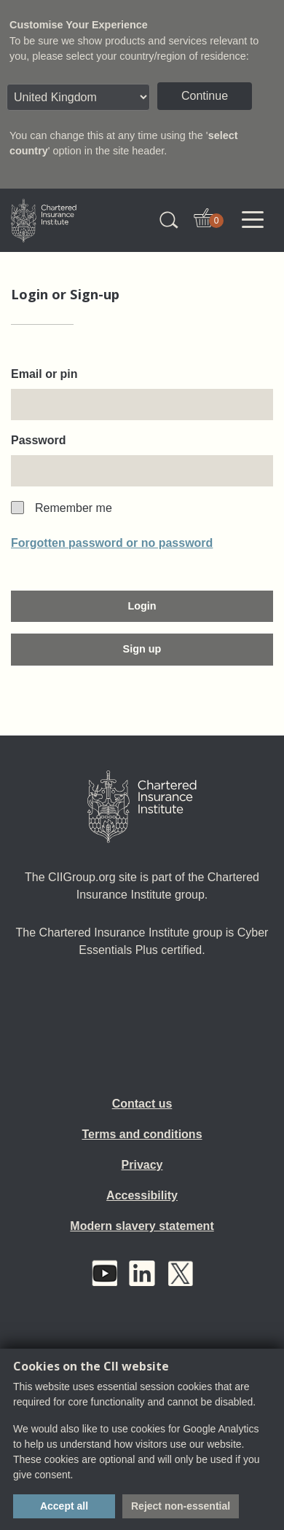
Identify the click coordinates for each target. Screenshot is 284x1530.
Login (141, 606)
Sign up (142, 649)
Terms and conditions (142, 1134)
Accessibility (142, 1195)
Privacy (142, 1165)
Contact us (142, 1103)
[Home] (142, 806)
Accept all (64, 1506)
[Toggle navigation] (252, 220)
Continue (204, 96)
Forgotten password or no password (112, 543)
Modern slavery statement (141, 1226)
